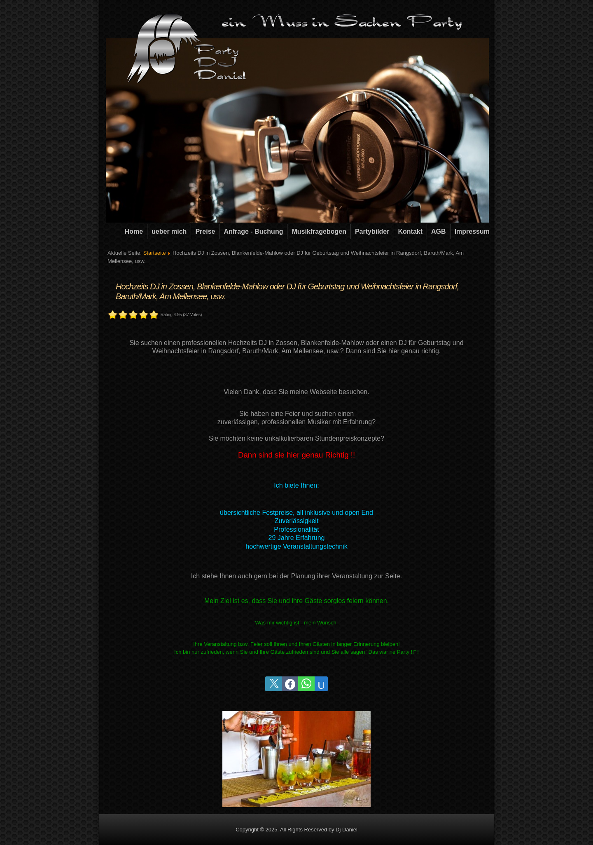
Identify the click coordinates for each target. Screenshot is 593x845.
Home (134, 231)
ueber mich (169, 231)
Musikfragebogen (319, 231)
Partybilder (372, 231)
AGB (438, 231)
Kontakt (410, 231)
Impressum (472, 231)
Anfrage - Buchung (253, 231)
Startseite (154, 253)
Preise (205, 231)
